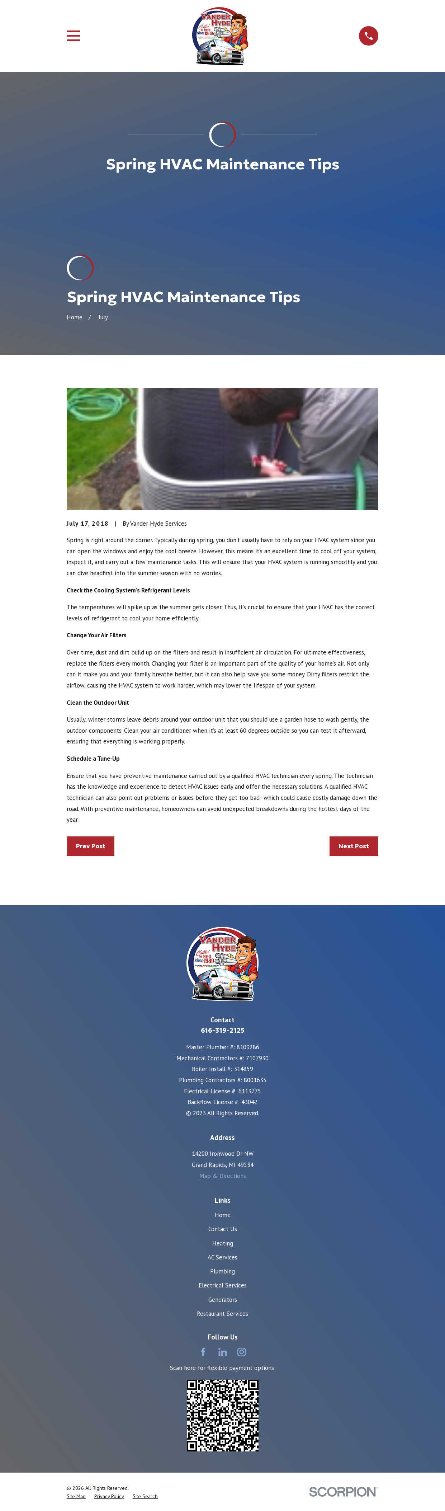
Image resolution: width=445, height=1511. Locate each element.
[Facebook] (203, 1352)
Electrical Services (223, 1285)
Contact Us (222, 1229)
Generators (222, 1300)
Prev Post (90, 846)
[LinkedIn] (222, 1352)
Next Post (354, 846)
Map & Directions (222, 1176)
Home (223, 1215)
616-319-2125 (223, 1030)
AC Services (222, 1257)
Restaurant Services (222, 1314)
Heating (222, 1243)
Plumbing (222, 1271)
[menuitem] (76, 1496)
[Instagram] (241, 1352)
